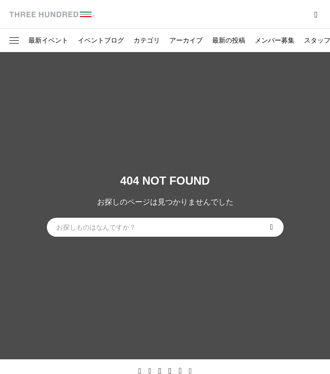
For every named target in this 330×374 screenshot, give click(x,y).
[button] (14, 41)
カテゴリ (147, 40)
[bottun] (316, 14)
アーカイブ (186, 40)
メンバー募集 (274, 40)
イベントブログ (101, 40)
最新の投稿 (228, 40)
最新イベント (48, 40)
